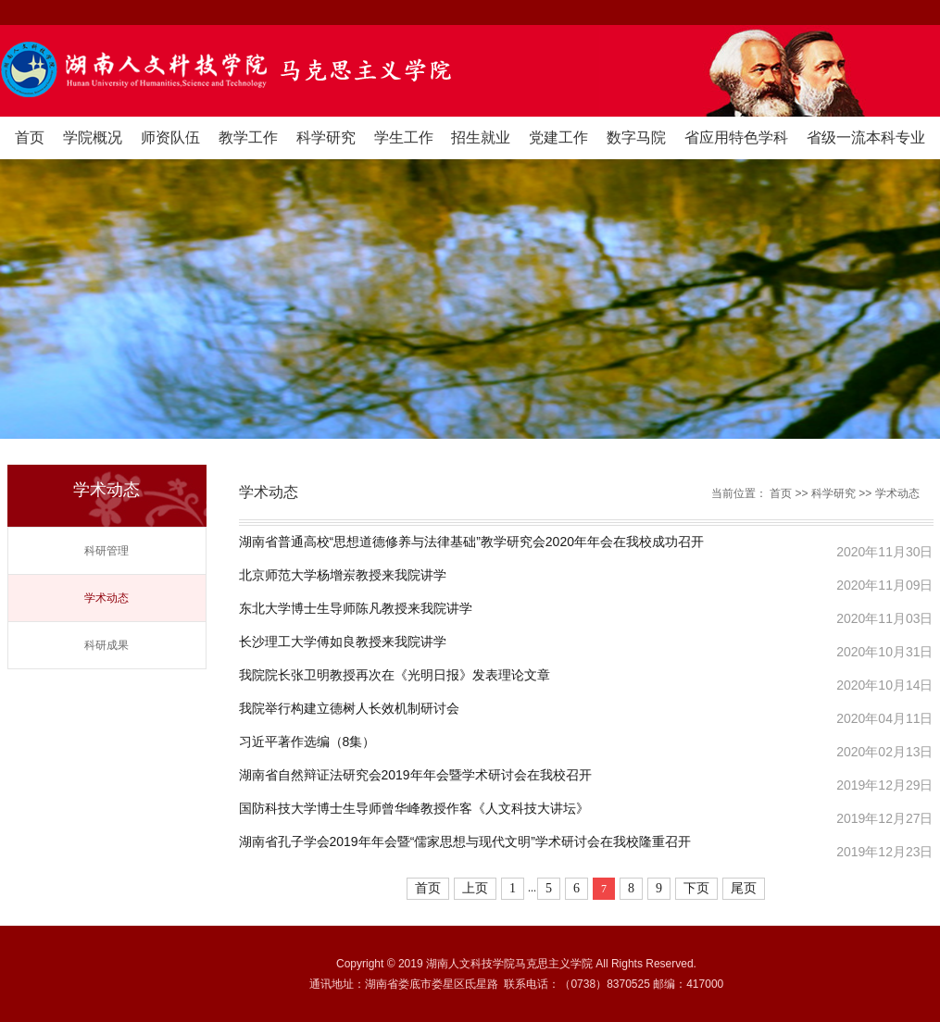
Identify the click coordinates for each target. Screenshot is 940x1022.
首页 (29, 137)
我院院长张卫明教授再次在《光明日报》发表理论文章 (394, 675)
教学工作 (248, 137)
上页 (475, 888)
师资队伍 (170, 137)
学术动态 (106, 598)
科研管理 (106, 550)
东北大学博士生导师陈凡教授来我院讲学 (355, 609)
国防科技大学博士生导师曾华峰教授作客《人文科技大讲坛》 (414, 809)
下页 (696, 888)
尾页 (744, 888)
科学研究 (326, 137)
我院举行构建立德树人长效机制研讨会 (349, 709)
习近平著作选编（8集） (307, 742)
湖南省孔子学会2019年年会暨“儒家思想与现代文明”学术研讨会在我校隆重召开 (465, 842)
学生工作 (403, 137)
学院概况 (92, 137)
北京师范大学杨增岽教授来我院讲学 (342, 575)
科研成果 (106, 645)
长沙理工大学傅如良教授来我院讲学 (342, 642)
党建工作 (558, 137)
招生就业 (480, 137)
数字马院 (636, 137)
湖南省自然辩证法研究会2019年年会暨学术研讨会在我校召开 (415, 775)
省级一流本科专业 (866, 137)
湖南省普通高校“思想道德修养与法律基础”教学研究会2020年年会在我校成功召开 (471, 542)
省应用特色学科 (736, 137)
